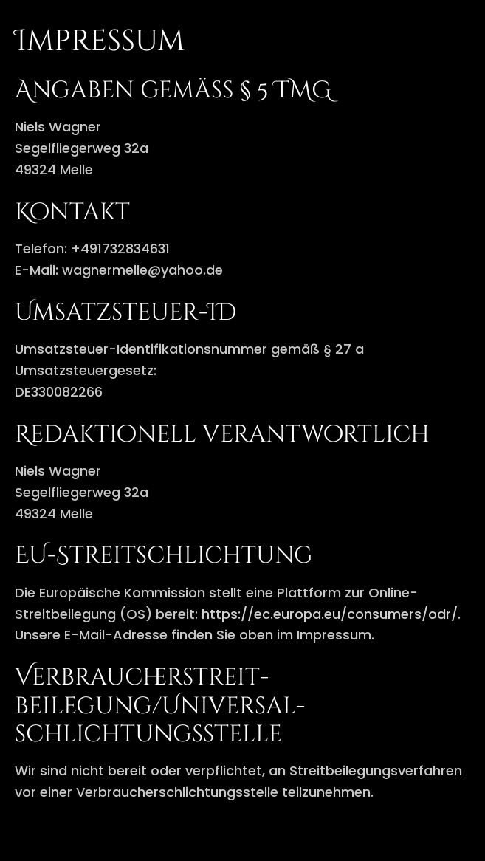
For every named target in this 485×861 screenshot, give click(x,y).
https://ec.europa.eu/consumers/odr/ (330, 614)
